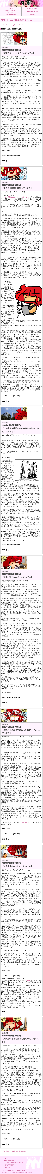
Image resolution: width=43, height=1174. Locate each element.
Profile (12, 1160)
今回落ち (24, 822)
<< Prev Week (5, 25)
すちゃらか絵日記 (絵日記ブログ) (14, 1162)
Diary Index (14, 25)
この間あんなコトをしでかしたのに (17, 197)
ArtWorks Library (10, 1164)
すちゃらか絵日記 (11, 11)
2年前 (28, 980)
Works (7, 1160)
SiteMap (7, 1167)
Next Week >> (23, 25)
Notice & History (10, 1166)
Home (7, 1158)
